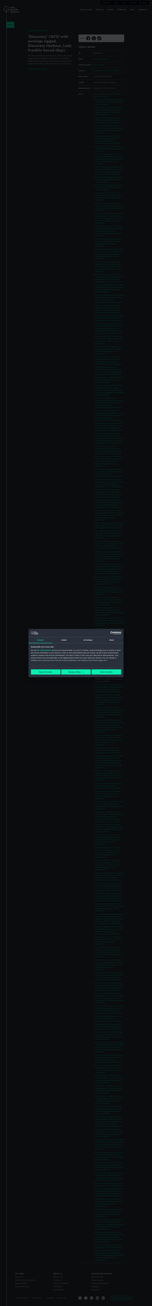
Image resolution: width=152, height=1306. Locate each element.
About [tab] (111, 640)
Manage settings (76, 672)
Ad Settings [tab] (87, 640)
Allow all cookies (106, 672)
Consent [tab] (40, 640)
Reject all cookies (45, 672)
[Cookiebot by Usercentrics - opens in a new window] (112, 633)
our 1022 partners (44, 650)
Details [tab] (64, 640)
